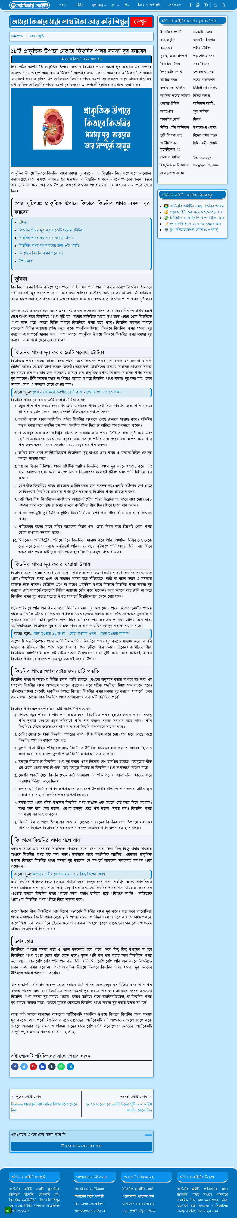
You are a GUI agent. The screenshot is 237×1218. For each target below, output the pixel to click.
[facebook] (190, 5)
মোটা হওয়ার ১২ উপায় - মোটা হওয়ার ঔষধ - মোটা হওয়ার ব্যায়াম (80, 634)
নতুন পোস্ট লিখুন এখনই (138, 1211)
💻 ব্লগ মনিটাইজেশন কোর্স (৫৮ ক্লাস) (191, 230)
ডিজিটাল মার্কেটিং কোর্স (137, 1189)
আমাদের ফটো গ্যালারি (89, 1196)
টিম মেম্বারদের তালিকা (89, 1204)
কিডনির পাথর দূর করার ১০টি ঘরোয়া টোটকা (51, 230)
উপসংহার (25, 261)
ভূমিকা (23, 222)
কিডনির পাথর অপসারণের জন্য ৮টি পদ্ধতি (49, 246)
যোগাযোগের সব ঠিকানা (90, 1211)
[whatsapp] (198, 5)
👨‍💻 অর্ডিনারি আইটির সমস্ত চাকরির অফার (194, 206)
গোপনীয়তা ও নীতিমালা (90, 1189)
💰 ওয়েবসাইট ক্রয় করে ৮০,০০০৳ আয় (193, 212)
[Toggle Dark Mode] (215, 5)
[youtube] (205, 5)
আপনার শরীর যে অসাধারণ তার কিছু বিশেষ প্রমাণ (69, 874)
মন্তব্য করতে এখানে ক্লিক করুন (81, 1146)
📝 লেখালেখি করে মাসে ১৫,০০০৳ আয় (192, 224)
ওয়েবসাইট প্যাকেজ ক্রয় (138, 1196)
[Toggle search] (223, 5)
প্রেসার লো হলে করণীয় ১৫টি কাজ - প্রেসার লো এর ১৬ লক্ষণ (77, 392)
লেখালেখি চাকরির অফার (138, 1204)
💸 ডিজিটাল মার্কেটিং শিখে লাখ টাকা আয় (194, 218)
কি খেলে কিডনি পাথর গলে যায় (81, 59)
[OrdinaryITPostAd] (81, 21)
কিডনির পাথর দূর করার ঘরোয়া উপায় (46, 238)
